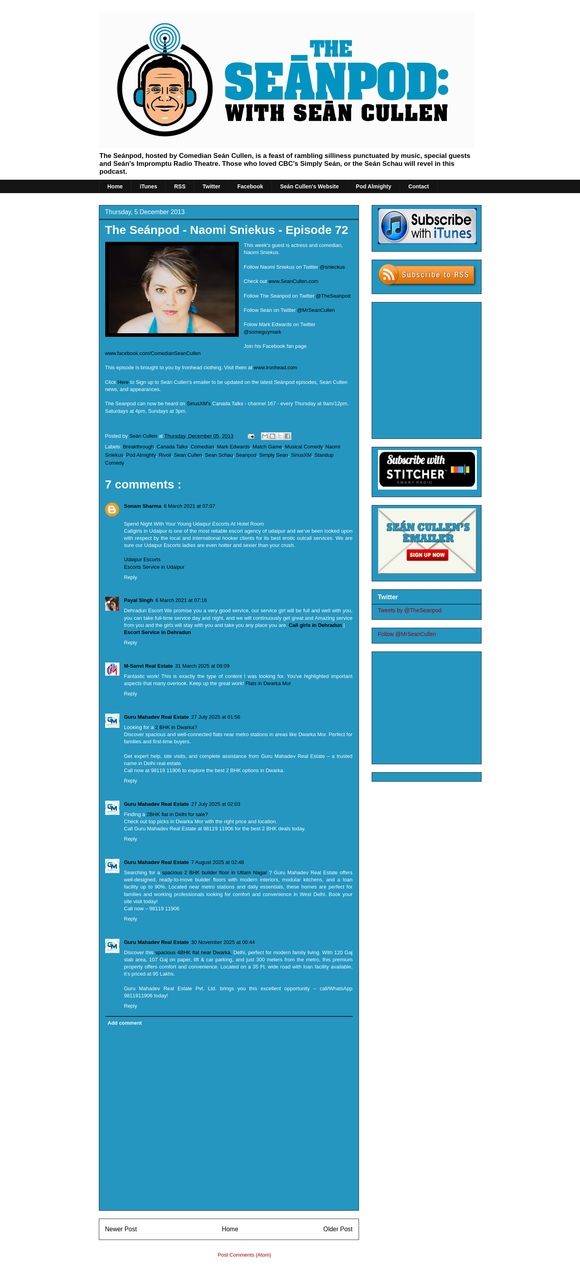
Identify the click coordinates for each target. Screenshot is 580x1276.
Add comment (125, 1023)
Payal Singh (138, 600)
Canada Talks (172, 447)
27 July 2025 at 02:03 (215, 804)
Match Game (267, 447)
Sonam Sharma (143, 506)
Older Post (338, 1229)
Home (115, 186)
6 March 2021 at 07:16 (181, 600)
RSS (179, 186)
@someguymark (262, 332)
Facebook (250, 186)
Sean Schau (219, 455)
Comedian (202, 447)
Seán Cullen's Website (309, 186)
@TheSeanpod (333, 296)
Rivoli (165, 455)
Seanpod (246, 455)
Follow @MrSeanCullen (407, 634)
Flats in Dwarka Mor (268, 683)
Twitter (211, 186)
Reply (130, 577)
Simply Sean (273, 455)
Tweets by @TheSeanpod (410, 610)
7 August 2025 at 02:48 (217, 862)
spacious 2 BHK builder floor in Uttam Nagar (214, 872)
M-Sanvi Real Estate (148, 666)
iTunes (148, 186)
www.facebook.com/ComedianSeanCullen (153, 353)
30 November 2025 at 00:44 (223, 942)
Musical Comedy (304, 447)
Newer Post (121, 1229)
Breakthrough (138, 447)
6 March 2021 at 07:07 (189, 506)
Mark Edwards (233, 447)
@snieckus (332, 267)
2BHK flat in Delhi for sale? (177, 814)
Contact (418, 186)
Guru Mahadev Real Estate (156, 717)
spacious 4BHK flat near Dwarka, (194, 952)
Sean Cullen (188, 455)
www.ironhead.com (275, 367)
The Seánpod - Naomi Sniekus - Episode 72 (226, 229)
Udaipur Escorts (142, 559)
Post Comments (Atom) (244, 1255)
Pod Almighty (373, 186)
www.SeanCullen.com (294, 281)
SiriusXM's (199, 403)
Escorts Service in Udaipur (154, 567)
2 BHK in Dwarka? (176, 727)
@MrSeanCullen (316, 310)
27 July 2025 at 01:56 (215, 717)
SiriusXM (301, 455)
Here (122, 382)
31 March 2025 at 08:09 (202, 666)
